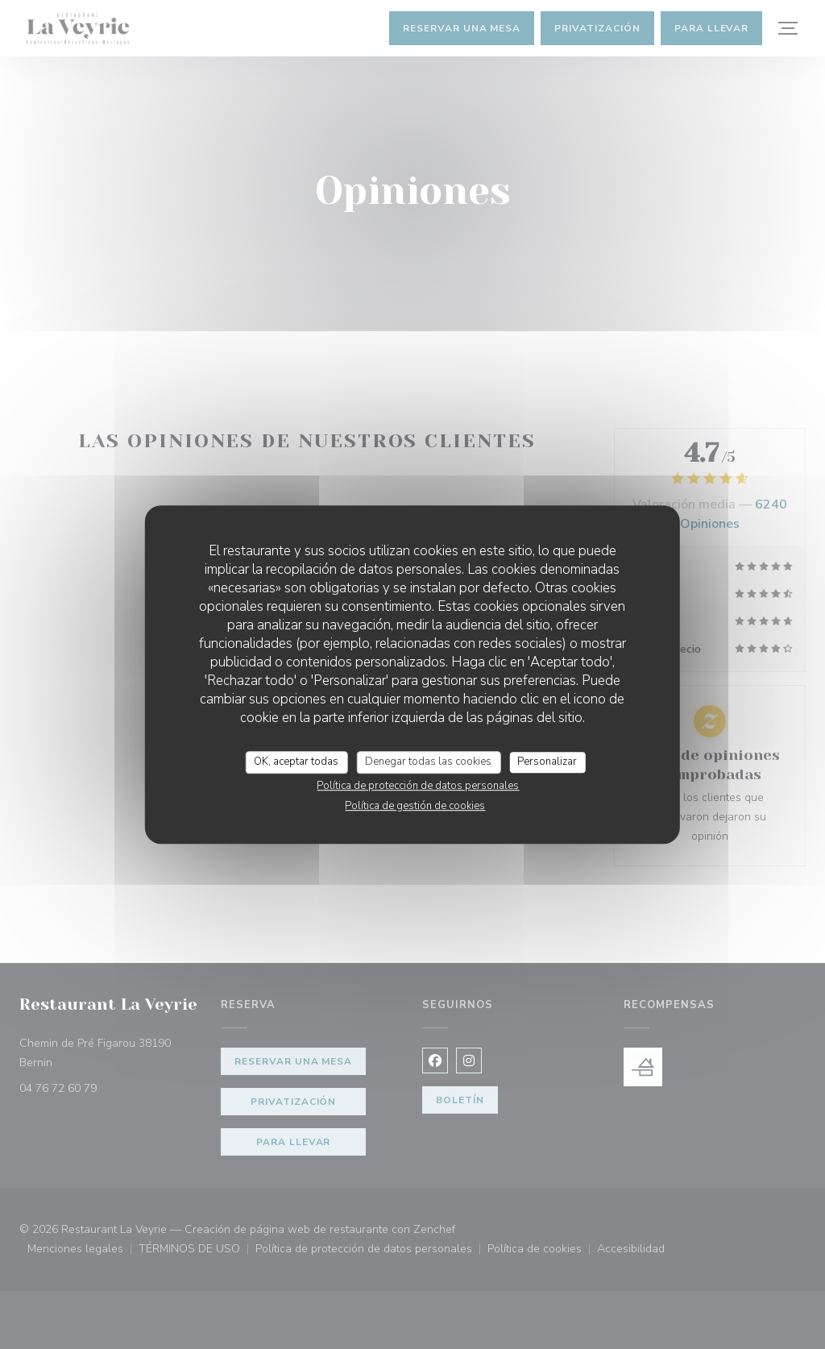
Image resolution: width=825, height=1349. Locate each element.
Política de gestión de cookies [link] (415, 806)
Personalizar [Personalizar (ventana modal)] (547, 761)
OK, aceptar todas (296, 761)
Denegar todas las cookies (428, 761)
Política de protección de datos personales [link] (418, 785)
